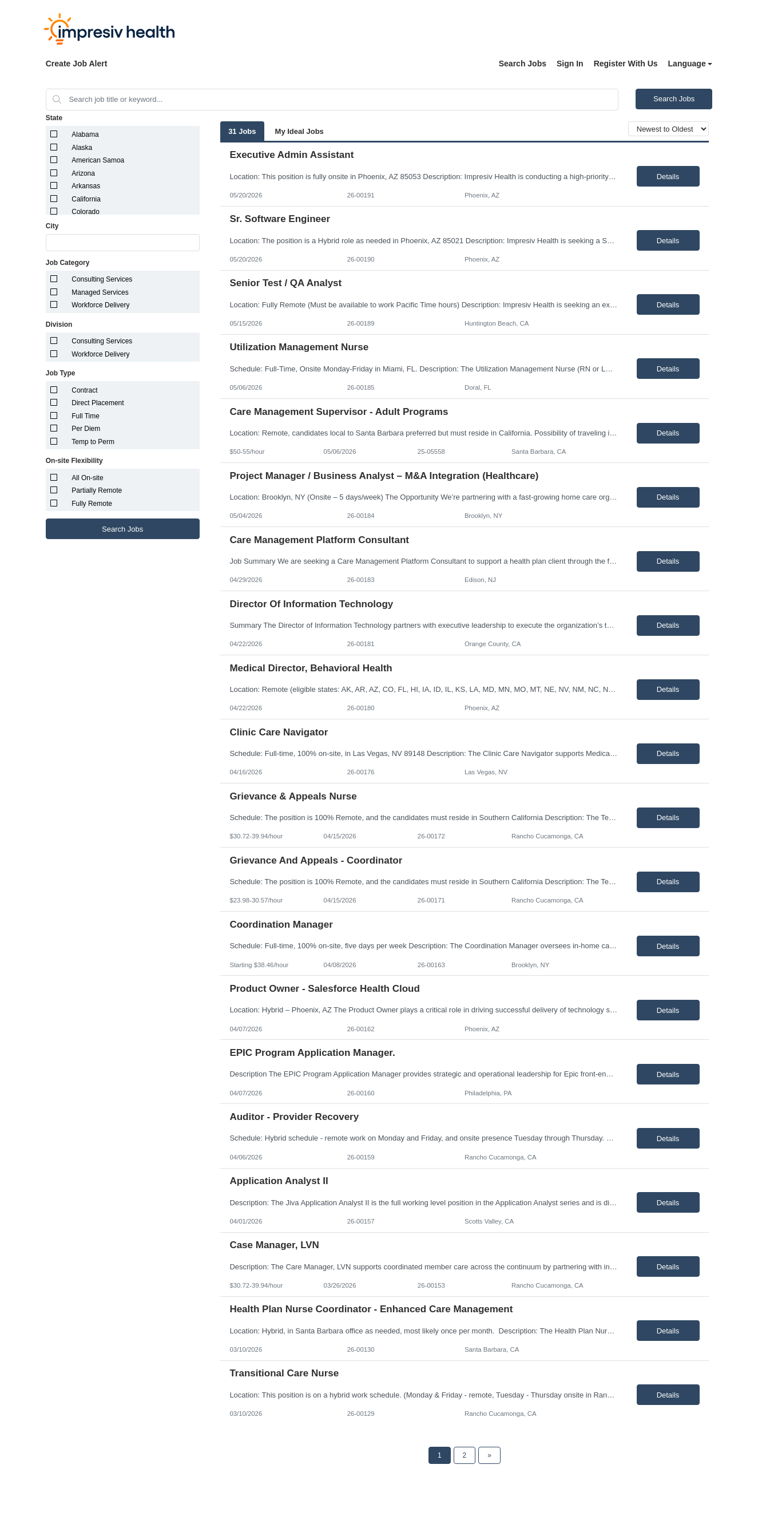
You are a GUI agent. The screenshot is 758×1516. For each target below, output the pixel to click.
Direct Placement (98, 403)
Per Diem (86, 429)
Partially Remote (97, 490)
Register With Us (626, 63)
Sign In (570, 63)
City (52, 226)
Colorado (86, 212)
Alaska (82, 148)
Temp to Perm (93, 442)
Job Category (68, 263)
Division (59, 324)
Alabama (85, 134)
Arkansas (86, 186)
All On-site (87, 478)
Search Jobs (522, 63)
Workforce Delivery (100, 305)
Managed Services (100, 292)
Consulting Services (102, 279)
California (86, 199)
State (54, 118)
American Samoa (98, 160)
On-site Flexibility (74, 461)
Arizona (83, 173)
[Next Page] (489, 1455)
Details (668, 176)
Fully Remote (92, 504)
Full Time (86, 416)
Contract (84, 390)
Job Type (61, 373)
